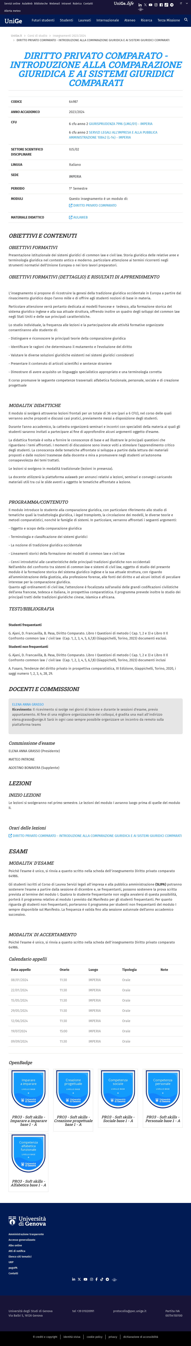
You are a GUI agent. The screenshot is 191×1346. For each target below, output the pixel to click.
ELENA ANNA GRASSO (28, 704)
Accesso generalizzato (22, 1240)
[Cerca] (186, 20)
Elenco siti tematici (20, 1256)
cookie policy (94, 1337)
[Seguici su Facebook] (161, 4)
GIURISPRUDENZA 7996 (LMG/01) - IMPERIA (120, 124)
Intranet (66, 3)
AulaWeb (27, 3)
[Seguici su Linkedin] (140, 4)
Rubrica (77, 3)
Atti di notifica (17, 1251)
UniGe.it (16, 35)
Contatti (88, 3)
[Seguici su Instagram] (156, 4)
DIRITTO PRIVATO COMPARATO (92, 205)
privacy (113, 1337)
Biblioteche (41, 3)
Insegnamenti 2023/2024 (69, 35)
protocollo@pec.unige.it (129, 1311)
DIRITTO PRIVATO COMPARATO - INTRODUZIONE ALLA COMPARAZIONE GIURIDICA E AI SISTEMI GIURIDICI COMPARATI (95, 836)
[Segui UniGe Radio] (140, 9)
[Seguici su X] (145, 4)
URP (11, 1262)
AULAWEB (78, 217)
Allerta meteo (12, 10)
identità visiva (71, 1337)
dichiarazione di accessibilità (140, 1337)
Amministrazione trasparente (26, 1234)
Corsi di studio (37, 35)
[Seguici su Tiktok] (166, 4)
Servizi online (12, 3)
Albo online (15, 1245)
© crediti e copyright (45, 1337)
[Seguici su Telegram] (172, 4)
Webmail (54, 3)
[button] (43, 21)
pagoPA (13, 1267)
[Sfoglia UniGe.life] (125, 7)
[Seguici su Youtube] (150, 4)
